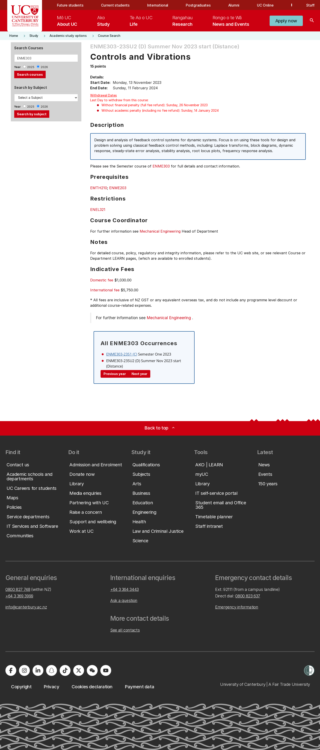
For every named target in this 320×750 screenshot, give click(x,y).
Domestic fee (101, 280)
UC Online (265, 5)
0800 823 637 (247, 596)
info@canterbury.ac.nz (26, 607)
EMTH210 (98, 188)
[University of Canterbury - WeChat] (92, 670)
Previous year (115, 374)
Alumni (233, 5)
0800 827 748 (17, 589)
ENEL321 (97, 209)
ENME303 (161, 166)
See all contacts (125, 630)
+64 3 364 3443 (124, 589)
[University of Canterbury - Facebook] (10, 670)
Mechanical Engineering (160, 231)
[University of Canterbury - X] (78, 670)
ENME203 (117, 188)
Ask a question (123, 600)
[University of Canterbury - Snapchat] (51, 670)
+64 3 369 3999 (19, 596)
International (157, 5)
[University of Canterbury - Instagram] (24, 670)
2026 (44, 67)
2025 (30, 67)
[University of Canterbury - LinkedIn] (38, 670)
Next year (139, 374)
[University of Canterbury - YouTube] (105, 670)
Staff (310, 5)
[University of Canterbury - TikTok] (65, 670)
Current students (115, 5)
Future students (70, 5)
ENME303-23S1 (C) (121, 354)
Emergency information (236, 607)
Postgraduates (198, 5)
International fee (105, 290)
